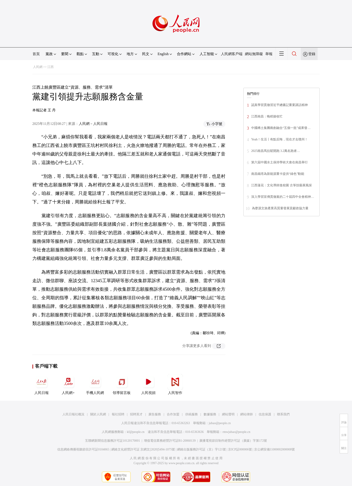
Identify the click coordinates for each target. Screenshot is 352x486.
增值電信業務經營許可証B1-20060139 (170, 440)
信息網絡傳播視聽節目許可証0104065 (83, 449)
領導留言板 (122, 384)
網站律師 (246, 414)
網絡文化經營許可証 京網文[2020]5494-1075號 (143, 449)
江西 (50, 67)
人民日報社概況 (73, 414)
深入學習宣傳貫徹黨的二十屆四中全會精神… (282, 196)
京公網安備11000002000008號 (274, 449)
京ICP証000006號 (240, 449)
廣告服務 (154, 414)
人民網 (37, 67)
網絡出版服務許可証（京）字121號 (201, 449)
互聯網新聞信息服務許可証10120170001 (112, 440)
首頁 (36, 54)
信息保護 (265, 414)
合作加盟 (173, 414)
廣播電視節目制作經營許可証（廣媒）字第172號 (233, 440)
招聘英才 (136, 414)
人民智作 (175, 384)
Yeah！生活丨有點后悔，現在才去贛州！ (279, 139)
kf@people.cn (136, 432)
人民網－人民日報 (93, 124)
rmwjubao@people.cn (236, 432)
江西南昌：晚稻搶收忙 (267, 116)
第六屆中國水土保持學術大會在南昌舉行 (279, 162)
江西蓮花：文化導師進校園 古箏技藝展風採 (281, 185)
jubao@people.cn (220, 423)
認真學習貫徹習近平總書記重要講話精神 (279, 105)
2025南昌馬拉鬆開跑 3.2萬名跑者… (275, 151)
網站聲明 (228, 414)
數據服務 (210, 414)
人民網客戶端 (231, 54)
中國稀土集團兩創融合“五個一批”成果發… (280, 128)
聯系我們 (283, 414)
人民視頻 (148, 384)
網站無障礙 (254, 54)
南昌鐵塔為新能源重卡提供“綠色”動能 (277, 174)
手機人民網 (95, 384)
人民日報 (41, 384)
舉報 (269, 54)
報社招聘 (118, 414)
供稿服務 (191, 414)
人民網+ (68, 384)
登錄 (311, 54)
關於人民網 (98, 414)
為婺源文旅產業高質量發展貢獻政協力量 (280, 208)
